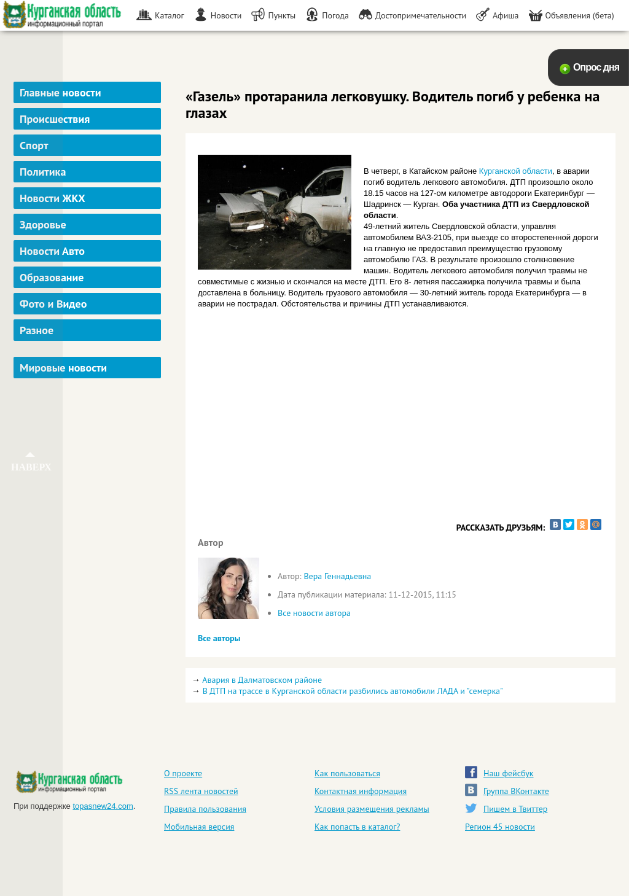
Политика (43, 172)
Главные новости (60, 92)
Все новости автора (314, 612)
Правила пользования (205, 808)
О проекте (183, 773)
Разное (36, 330)
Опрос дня (596, 67)
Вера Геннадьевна (337, 576)
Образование (52, 277)
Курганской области (515, 171)
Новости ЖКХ (52, 198)
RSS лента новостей (201, 791)
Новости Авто (52, 251)
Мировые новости (63, 367)
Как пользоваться (347, 773)
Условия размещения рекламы (371, 808)
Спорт (34, 145)
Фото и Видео (53, 304)
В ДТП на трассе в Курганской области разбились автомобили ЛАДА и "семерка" (353, 690)
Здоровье (43, 224)
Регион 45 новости (500, 826)
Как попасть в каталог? (357, 826)
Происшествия (55, 119)
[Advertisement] (89, 567)
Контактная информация (360, 791)
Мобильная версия (199, 826)
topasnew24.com (102, 806)
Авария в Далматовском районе (262, 679)
